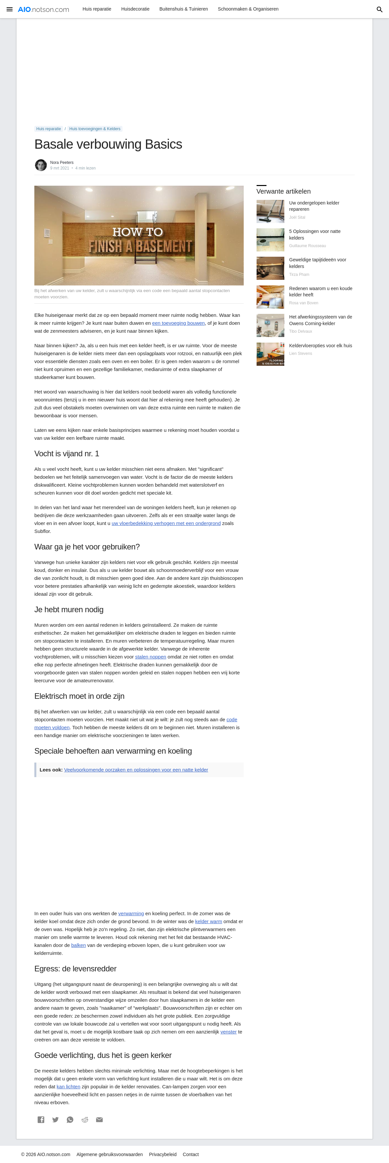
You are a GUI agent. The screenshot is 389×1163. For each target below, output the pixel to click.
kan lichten (69, 1086)
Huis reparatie (97, 9)
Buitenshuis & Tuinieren (183, 9)
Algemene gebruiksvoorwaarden (110, 1154)
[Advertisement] (194, 72)
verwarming (131, 913)
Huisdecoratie (135, 9)
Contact (191, 1154)
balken (78, 945)
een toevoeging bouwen (178, 323)
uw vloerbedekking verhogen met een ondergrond (166, 523)
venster (229, 1031)
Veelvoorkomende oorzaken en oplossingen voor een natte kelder (136, 769)
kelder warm (208, 921)
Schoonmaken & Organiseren (248, 9)
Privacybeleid (162, 1154)
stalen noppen (150, 656)
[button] (41, 1119)
